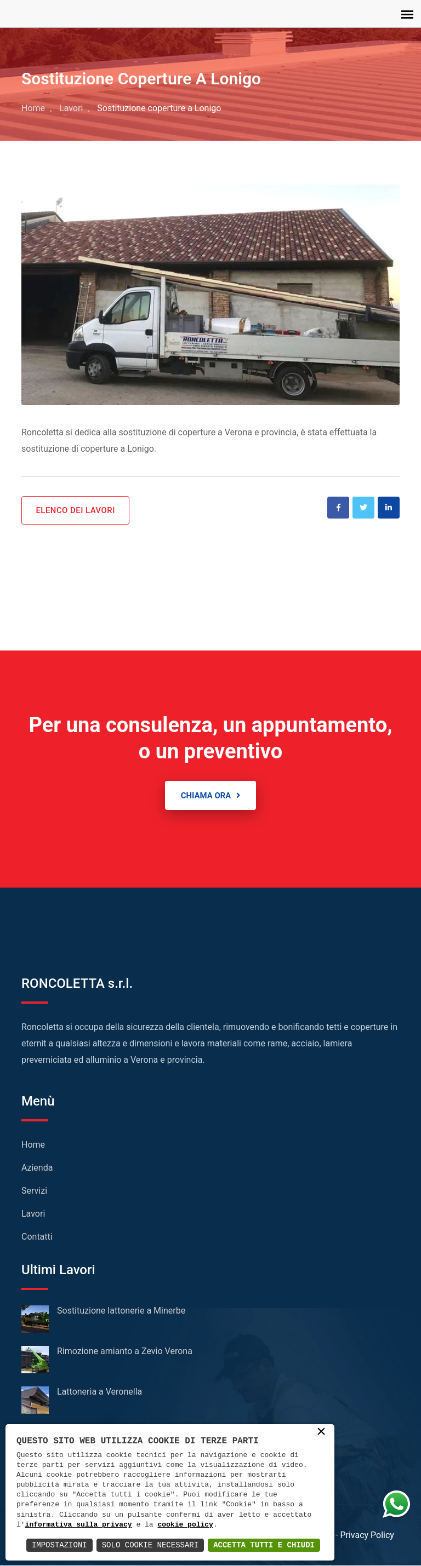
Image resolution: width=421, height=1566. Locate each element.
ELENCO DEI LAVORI (76, 510)
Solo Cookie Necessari (150, 1545)
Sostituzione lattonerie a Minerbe (121, 1311)
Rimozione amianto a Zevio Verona (124, 1351)
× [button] (321, 1432)
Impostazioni (59, 1545)
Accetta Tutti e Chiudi (264, 1545)
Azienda (37, 1168)
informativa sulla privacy (78, 1525)
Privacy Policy (367, 1535)
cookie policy (185, 1525)
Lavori (71, 108)
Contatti (37, 1237)
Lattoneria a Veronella (99, 1392)
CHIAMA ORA (210, 796)
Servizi (34, 1191)
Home (33, 108)
